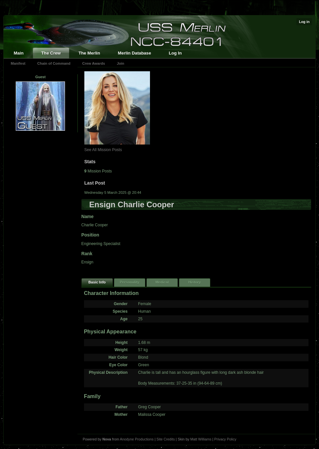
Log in (304, 22)
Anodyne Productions (137, 439)
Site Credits (166, 439)
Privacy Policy (225, 439)
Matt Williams (200, 439)
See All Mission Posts (103, 149)
